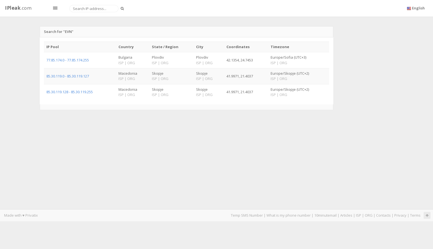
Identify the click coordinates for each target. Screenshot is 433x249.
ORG (369, 215)
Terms (415, 215)
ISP (358, 215)
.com (18, 8)
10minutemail (325, 215)
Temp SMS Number (247, 215)
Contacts (383, 215)
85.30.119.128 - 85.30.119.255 (69, 91)
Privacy (400, 215)
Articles (346, 215)
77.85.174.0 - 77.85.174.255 (67, 60)
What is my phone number (288, 215)
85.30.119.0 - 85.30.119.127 (67, 76)
